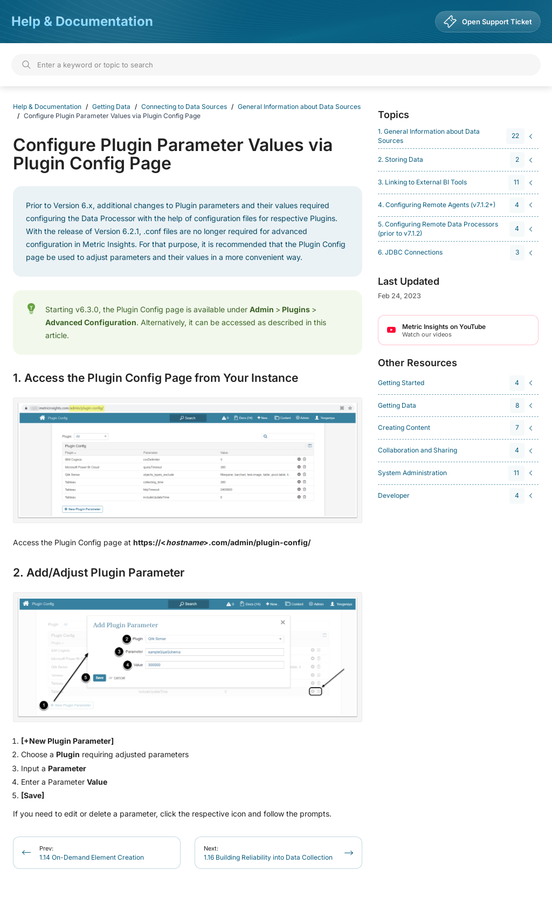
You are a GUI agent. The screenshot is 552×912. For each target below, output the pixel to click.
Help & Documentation (82, 21)
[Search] (276, 65)
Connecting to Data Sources (184, 106)
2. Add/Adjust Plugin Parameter (98, 572)
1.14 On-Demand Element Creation (91, 853)
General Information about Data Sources (299, 106)
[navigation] (456, 136)
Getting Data (111, 106)
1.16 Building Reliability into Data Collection (268, 853)
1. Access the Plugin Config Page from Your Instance (155, 378)
